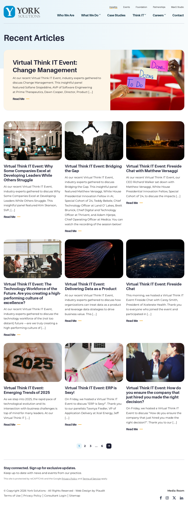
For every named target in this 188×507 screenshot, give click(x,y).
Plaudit (100, 490)
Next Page (108, 446)
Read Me (18, 99)
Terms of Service (92, 478)
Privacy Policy (69, 478)
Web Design (83, 490)
